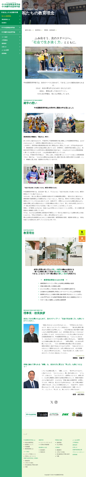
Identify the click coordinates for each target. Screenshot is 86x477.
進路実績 (59, 442)
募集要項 (59, 449)
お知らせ (75, 447)
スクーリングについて (46, 442)
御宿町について (29, 444)
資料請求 (75, 444)
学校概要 (27, 446)
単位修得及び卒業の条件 (63, 454)
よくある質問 (76, 440)
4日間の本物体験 (44, 444)
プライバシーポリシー (78, 452)
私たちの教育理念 (6, 16)
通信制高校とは (29, 448)
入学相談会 (75, 442)
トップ (25, 434)
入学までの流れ (61, 452)
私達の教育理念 (29, 442)
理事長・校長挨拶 (49, 30)
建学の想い (28, 30)
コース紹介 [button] (5, 37)
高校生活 (42, 452)
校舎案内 (42, 449)
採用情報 (4, 53)
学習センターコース (30, 456)
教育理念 (38, 30)
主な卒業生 (60, 444)
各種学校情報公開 (77, 449)
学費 (58, 456)
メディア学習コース (30, 454)
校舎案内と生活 (43, 447)
